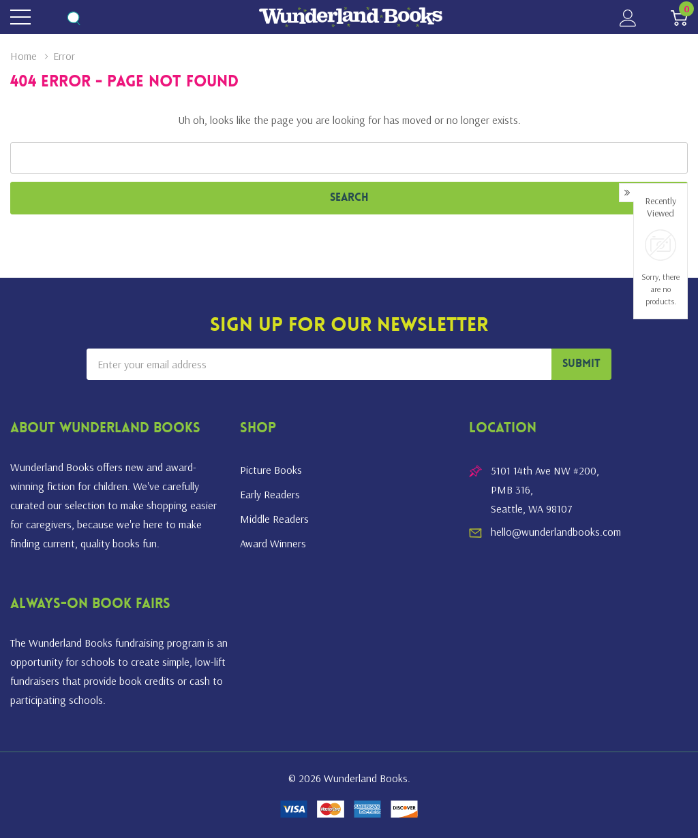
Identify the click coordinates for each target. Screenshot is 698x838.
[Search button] (73, 17)
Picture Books (271, 470)
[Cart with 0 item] (679, 17)
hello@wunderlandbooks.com (556, 531)
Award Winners (273, 543)
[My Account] (628, 17)
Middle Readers (274, 519)
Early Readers (270, 494)
